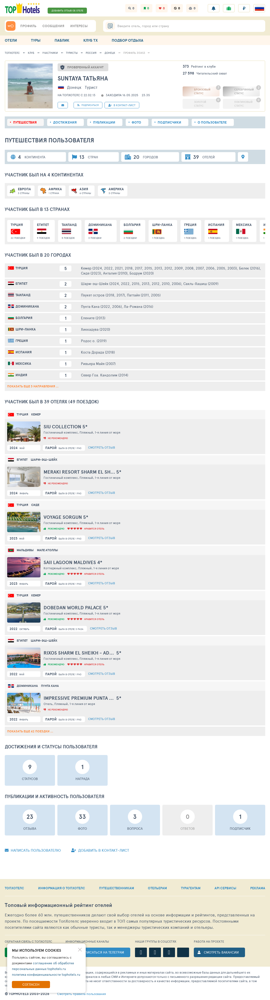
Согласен (31, 984)
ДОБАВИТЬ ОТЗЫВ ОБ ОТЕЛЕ (67, 10)
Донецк (110, 53)
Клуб (31, 53)
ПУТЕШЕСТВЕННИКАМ (116, 888)
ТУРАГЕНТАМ (190, 888)
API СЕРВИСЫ (225, 888)
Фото (136, 122)
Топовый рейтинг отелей (58, 905)
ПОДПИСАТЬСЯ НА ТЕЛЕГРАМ (101, 952)
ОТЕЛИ (11, 40)
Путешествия (25, 122)
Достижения (65, 122)
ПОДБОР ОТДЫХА (127, 40)
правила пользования (81, 993)
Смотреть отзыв (101, 447)
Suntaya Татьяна (83, 78)
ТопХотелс (12, 53)
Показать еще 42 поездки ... (30, 731)
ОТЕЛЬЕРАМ (157, 888)
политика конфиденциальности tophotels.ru (46, 974)
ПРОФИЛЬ (28, 26)
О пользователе (212, 122)
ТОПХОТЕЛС (14, 888)
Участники (50, 53)
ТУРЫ (35, 40)
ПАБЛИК (62, 40)
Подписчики (169, 122)
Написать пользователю (33, 850)
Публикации (104, 122)
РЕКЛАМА (257, 888)
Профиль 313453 (134, 53)
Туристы (72, 53)
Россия (91, 53)
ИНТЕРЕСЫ (79, 26)
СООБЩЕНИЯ (53, 26)
